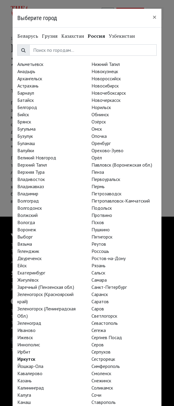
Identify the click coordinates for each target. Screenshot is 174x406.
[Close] (154, 17)
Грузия (50, 36)
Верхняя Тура (31, 172)
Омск (96, 129)
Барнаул (25, 93)
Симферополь (105, 366)
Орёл (96, 158)
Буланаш (26, 143)
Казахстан (72, 36)
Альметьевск (30, 64)
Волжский (27, 215)
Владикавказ (30, 186)
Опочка (99, 136)
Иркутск (26, 359)
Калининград (30, 388)
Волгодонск (29, 208)
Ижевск (25, 337)
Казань (24, 381)
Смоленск (101, 373)
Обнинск (100, 114)
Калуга (24, 395)
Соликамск (102, 388)
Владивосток (31, 179)
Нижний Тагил (105, 64)
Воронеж (26, 230)
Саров (97, 309)
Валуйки (25, 150)
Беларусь (27, 36)
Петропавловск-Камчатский (120, 201)
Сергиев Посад (106, 337)
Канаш (24, 402)
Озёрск (98, 122)
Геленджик (28, 251)
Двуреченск (29, 258)
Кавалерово (29, 373)
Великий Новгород (36, 158)
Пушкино (100, 230)
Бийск (23, 114)
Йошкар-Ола (30, 366)
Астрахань (28, 86)
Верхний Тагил (32, 165)
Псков (97, 222)
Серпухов (101, 352)
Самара (99, 280)
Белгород (27, 107)
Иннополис (28, 345)
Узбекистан (122, 36)
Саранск (99, 294)
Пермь (98, 186)
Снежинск (101, 381)
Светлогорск (104, 316)
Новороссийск (106, 78)
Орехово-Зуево (107, 150)
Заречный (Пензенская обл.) (45, 287)
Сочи (96, 395)
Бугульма (26, 129)
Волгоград (28, 201)
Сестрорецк (103, 359)
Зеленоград (29, 323)
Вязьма (24, 244)
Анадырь (26, 71)
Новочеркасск (105, 100)
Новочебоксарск (108, 93)
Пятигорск (101, 237)
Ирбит (23, 352)
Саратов (100, 301)
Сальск (98, 273)
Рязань (98, 265)
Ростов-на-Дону (108, 258)
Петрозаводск (106, 194)
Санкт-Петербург (109, 287)
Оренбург (101, 143)
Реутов (98, 244)
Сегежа (98, 330)
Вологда (26, 222)
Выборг (25, 237)
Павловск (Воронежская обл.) (121, 165)
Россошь (100, 251)
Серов (97, 345)
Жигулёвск (28, 280)
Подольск (101, 208)
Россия (96, 36)
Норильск (101, 107)
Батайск (25, 100)
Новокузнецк (104, 71)
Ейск (22, 265)
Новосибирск (105, 86)
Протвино (101, 215)
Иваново (26, 330)
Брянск (24, 122)
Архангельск (29, 78)
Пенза (97, 172)
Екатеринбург (31, 273)
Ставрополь (103, 402)
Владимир (27, 194)
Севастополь (104, 323)
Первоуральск (105, 179)
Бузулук (25, 136)
